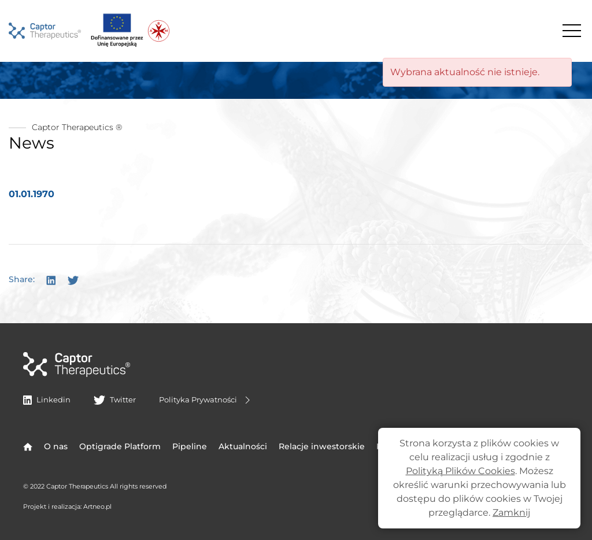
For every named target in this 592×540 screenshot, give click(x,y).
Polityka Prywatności (206, 400)
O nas (56, 446)
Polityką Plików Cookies (460, 470)
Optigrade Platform (120, 446)
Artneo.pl (97, 506)
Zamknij (511, 512)
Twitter (114, 399)
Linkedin (47, 399)
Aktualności (243, 446)
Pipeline (189, 446)
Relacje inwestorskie (322, 446)
